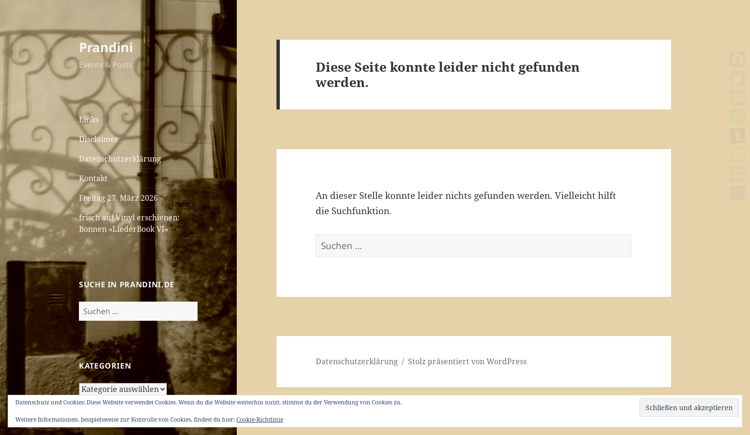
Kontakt (93, 178)
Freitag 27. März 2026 (118, 198)
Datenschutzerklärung (120, 158)
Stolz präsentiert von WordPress (467, 361)
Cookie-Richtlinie (259, 419)
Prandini (106, 47)
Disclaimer (99, 139)
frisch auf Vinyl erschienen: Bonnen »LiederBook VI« (129, 223)
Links (89, 119)
